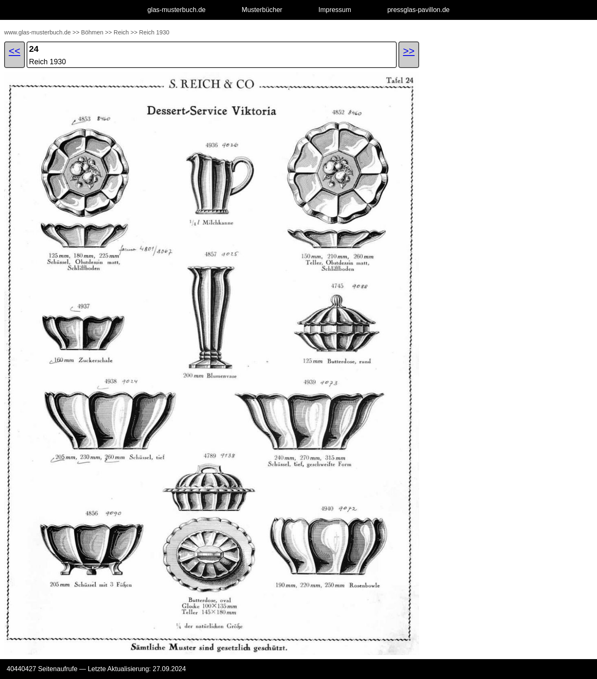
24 (34, 48)
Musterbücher (262, 9)
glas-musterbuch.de (177, 9)
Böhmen (92, 32)
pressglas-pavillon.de (418, 9)
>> (76, 32)
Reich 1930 (154, 32)
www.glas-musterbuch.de (37, 32)
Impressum (334, 9)
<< (14, 50)
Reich (121, 32)
